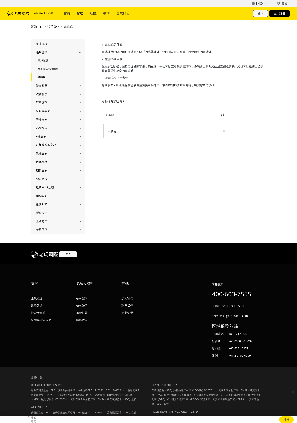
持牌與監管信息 (41, 320)
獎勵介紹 (41, 196)
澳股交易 (41, 153)
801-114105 (95, 412)
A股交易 (41, 136)
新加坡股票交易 (46, 145)
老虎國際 (30, 13)
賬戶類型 (43, 60)
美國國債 (41, 230)
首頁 (67, 13)
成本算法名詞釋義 (48, 68)
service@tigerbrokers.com (230, 316)
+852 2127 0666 (239, 334)
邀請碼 (68, 27)
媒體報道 (36, 305)
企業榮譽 (127, 313)
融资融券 (41, 179)
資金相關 (41, 85)
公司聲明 (82, 298)
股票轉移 (41, 162)
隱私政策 (82, 320)
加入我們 (127, 298)
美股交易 (41, 119)
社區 (93, 13)
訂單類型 (41, 102)
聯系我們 (127, 305)
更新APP (41, 204)
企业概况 (41, 44)
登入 (260, 13)
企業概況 (36, 298)
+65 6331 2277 (238, 348)
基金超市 (41, 221)
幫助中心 (36, 27)
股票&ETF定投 (45, 187)
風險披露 (82, 313)
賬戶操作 (53, 27)
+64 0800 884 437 (240, 341)
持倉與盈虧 (43, 111)
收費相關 (41, 94)
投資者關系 (38, 313)
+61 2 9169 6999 (240, 355)
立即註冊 (279, 13)
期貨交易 (41, 170)
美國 (284, 3)
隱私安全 (41, 213)
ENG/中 (261, 3)
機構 (106, 13)
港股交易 (41, 128)
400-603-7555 (231, 294)
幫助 (80, 13)
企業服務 (123, 13)
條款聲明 (82, 305)
